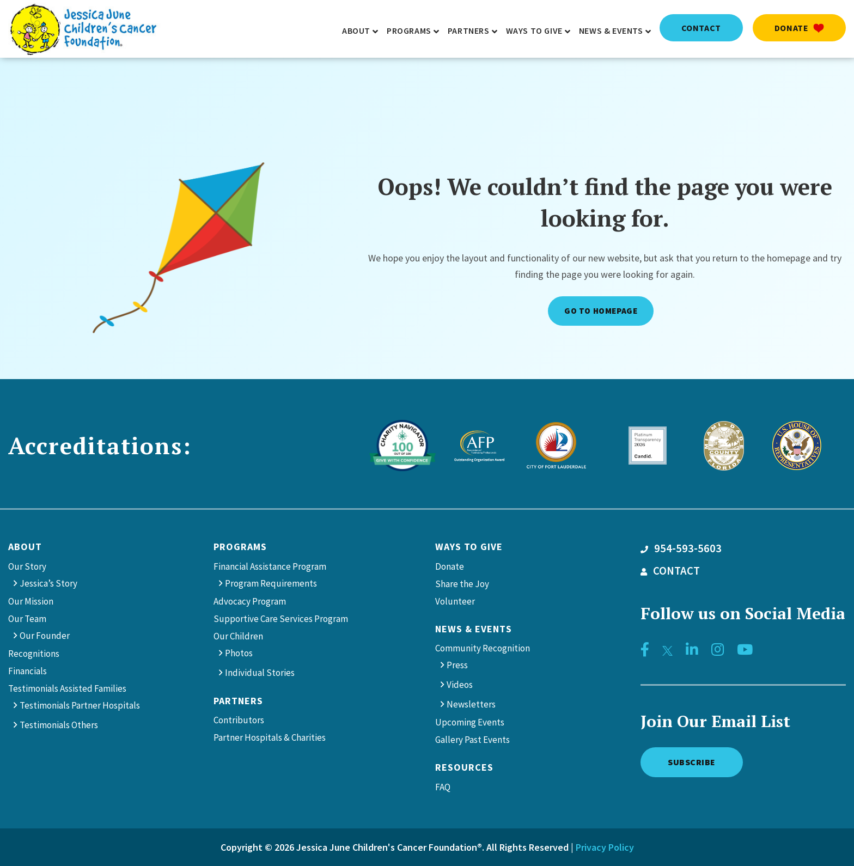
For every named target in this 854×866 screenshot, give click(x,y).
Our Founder (45, 636)
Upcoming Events (469, 722)
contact (701, 27)
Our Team (27, 619)
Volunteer (455, 601)
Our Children (238, 636)
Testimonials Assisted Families (67, 688)
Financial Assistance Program (269, 566)
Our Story (27, 566)
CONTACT (670, 571)
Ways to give (469, 546)
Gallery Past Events (472, 740)
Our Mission (30, 601)
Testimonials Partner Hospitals (80, 705)
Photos (239, 653)
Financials (27, 671)
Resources (464, 767)
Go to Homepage (600, 311)
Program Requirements (271, 583)
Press (457, 665)
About (25, 546)
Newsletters (471, 704)
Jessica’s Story (48, 583)
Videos (460, 685)
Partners (238, 700)
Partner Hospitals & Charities (269, 737)
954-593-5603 (681, 548)
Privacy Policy (605, 847)
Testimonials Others (59, 725)
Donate (799, 27)
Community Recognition (482, 648)
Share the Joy (462, 584)
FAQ (442, 787)
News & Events (473, 629)
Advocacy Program (249, 601)
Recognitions (33, 654)
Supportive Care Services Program (280, 619)
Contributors (238, 720)
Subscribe (692, 762)
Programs (240, 546)
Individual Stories (260, 673)
